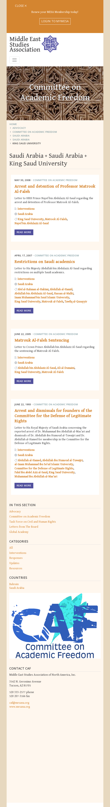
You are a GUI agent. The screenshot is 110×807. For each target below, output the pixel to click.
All (11, 515)
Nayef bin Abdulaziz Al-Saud (32, 190)
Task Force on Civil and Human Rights (32, 489)
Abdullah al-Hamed (29, 427)
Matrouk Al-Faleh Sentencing (42, 307)
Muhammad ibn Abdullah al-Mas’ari (36, 443)
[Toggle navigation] (14, 27)
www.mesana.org (19, 673)
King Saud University (27, 110)
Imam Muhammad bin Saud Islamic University (42, 264)
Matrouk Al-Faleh (53, 339)
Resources (15, 535)
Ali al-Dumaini (65, 335)
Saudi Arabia (21, 102)
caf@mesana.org (19, 670)
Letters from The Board (23, 494)
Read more (24, 199)
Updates (14, 530)
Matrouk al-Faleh (52, 268)
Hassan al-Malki (63, 260)
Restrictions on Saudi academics (45, 228)
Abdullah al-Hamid (61, 256)
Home (13, 91)
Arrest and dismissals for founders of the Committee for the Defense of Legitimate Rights (53, 383)
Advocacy (19, 95)
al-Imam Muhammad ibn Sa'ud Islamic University (44, 431)
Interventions (17, 520)
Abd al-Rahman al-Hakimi (33, 256)
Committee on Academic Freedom (35, 98)
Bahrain (14, 551)
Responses (16, 525)
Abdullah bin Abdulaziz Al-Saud (33, 260)
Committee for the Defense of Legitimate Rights (44, 435)
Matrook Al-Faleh (56, 186)
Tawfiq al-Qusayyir (75, 268)
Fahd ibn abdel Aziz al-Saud (31, 439)
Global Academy (18, 499)
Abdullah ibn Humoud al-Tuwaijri (62, 427)
